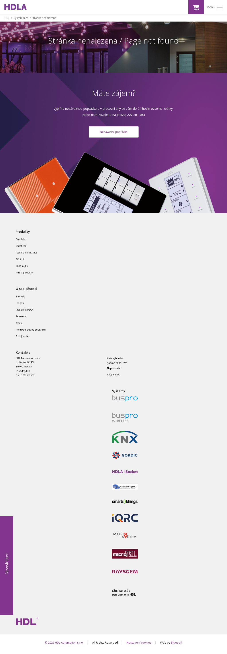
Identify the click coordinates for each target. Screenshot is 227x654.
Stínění (20, 262)
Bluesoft (176, 646)
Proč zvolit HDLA (24, 313)
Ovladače (20, 242)
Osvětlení (21, 249)
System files (21, 18)
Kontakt (20, 299)
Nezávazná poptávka (113, 133)
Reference (21, 319)
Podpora (20, 306)
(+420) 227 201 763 (117, 366)
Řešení (19, 326)
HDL (7, 18)
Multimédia (22, 269)
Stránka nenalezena (44, 18)
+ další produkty (24, 275)
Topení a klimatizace (26, 255)
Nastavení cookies (139, 646)
